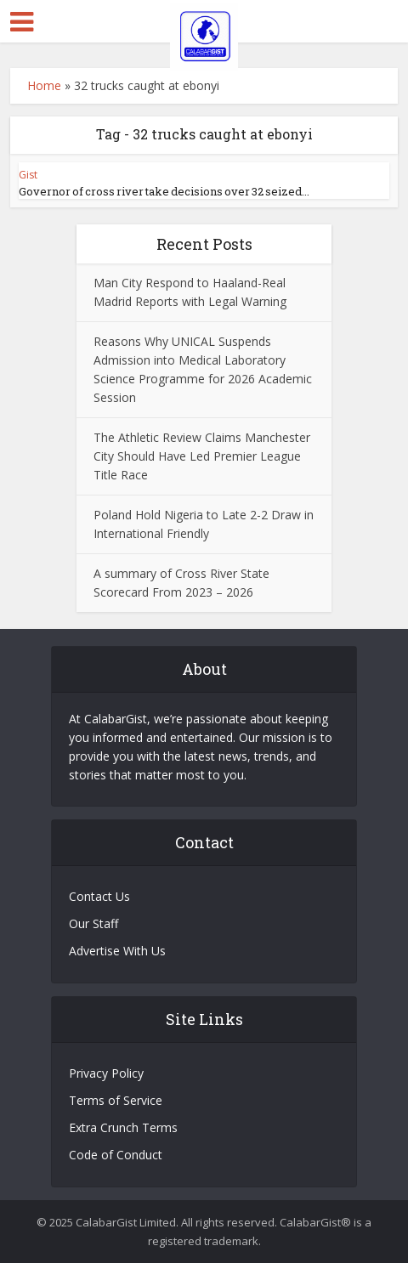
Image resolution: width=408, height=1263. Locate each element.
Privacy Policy (106, 1073)
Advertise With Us (117, 951)
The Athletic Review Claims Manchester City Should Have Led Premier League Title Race (202, 456)
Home (44, 85)
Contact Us (99, 896)
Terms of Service (115, 1100)
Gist (28, 174)
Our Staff (93, 923)
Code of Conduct (115, 1155)
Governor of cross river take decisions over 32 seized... (164, 191)
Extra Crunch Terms (123, 1127)
